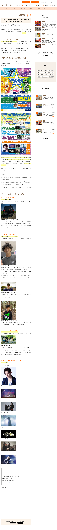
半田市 (53, 116)
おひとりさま (40, 74)
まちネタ (51, 76)
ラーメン (39, 72)
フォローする (21, 522)
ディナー (51, 70)
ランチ (46, 70)
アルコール (51, 74)
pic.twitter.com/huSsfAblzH (12, 186)
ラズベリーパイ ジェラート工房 (47, 34)
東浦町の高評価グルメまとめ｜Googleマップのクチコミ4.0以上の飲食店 (48, 123)
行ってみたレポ (50, 72)
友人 (46, 74)
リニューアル (45, 76)
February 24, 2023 (26, 187)
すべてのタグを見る (45, 79)
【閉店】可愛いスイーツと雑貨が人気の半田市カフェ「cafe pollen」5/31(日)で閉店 (48, 132)
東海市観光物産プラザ (46, 29)
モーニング (40, 70)
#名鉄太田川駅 (13, 177)
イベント (14, 8)
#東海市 (7, 177)
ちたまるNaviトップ (5, 8)
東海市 (52, 99)
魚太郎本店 (44, 23)
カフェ (44, 72)
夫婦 (39, 76)
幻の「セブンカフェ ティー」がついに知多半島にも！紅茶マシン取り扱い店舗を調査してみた (48, 98)
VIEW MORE (45, 55)
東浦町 (53, 108)
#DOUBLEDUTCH (9, 182)
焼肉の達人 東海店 (45, 40)
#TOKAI (4, 179)
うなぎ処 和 (44, 45)
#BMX (29, 181)
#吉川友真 (11, 181)
